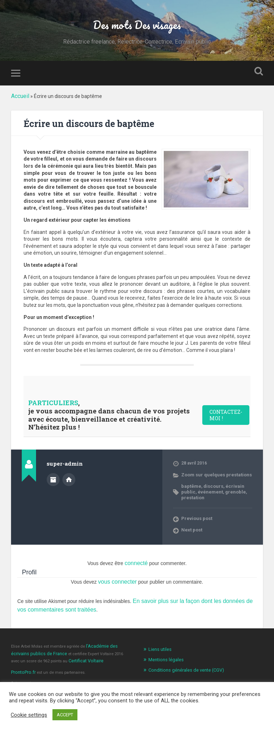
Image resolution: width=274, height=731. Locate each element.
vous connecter (118, 574)
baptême (190, 486)
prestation (237, 492)
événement (192, 492)
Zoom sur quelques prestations (213, 475)
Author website (68, 480)
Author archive (53, 480)
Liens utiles (158, 639)
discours (210, 486)
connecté (136, 557)
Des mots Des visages (136, 25)
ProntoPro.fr (22, 659)
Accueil (19, 99)
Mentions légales (164, 648)
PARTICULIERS (54, 404)
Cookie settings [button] (29, 715)
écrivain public (235, 486)
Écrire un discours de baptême (96, 125)
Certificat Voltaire (74, 648)
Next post (191, 523)
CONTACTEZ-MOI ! (228, 416)
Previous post (195, 512)
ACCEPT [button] (65, 714)
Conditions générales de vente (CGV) (182, 658)
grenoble (215, 492)
